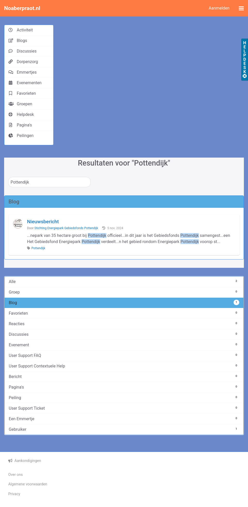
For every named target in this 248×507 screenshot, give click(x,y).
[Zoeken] (49, 182)
